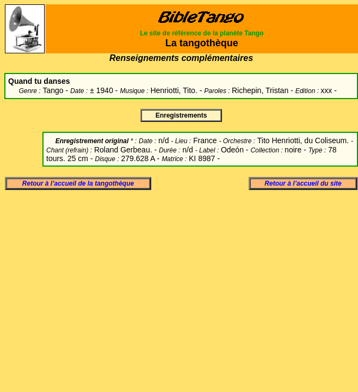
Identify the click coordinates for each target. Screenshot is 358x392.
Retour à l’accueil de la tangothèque (78, 183)
